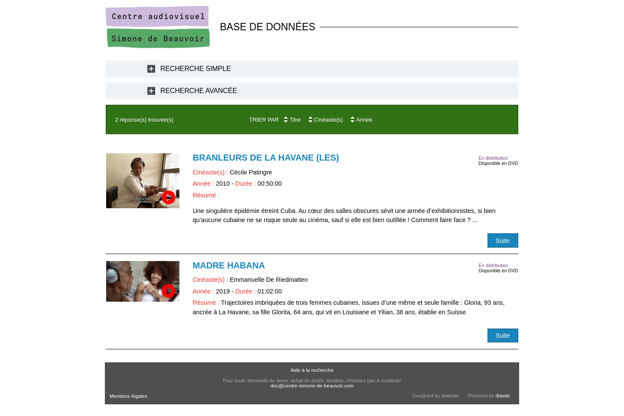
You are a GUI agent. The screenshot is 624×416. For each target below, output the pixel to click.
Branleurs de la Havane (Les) (266, 157)
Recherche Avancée (198, 90)
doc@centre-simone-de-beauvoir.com (312, 385)
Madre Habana (229, 265)
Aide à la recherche (311, 370)
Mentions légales (128, 396)
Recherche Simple (195, 68)
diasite (503, 395)
